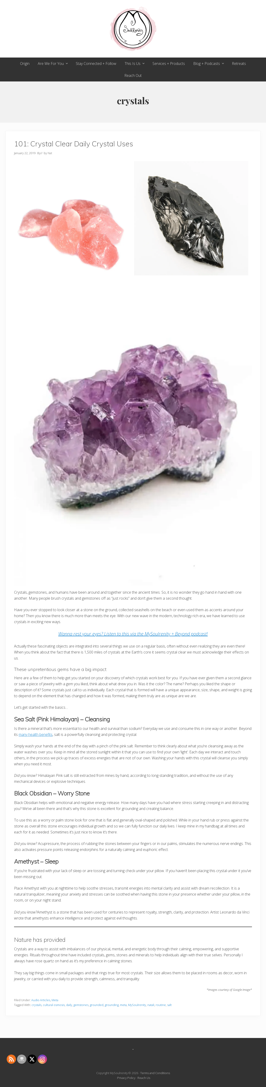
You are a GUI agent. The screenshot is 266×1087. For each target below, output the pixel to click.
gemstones (80, 1005)
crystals (36, 1005)
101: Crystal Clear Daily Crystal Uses (73, 143)
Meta (55, 1000)
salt (169, 1005)
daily (69, 1005)
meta (123, 1005)
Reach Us (143, 1078)
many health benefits (36, 734)
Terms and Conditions (155, 1073)
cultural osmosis (54, 1005)
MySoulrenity (137, 1005)
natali (150, 1005)
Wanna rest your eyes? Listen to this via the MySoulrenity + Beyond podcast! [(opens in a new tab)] (133, 634)
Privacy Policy (126, 1078)
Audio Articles (40, 1000)
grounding (112, 1005)
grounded (96, 1005)
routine (161, 1005)
